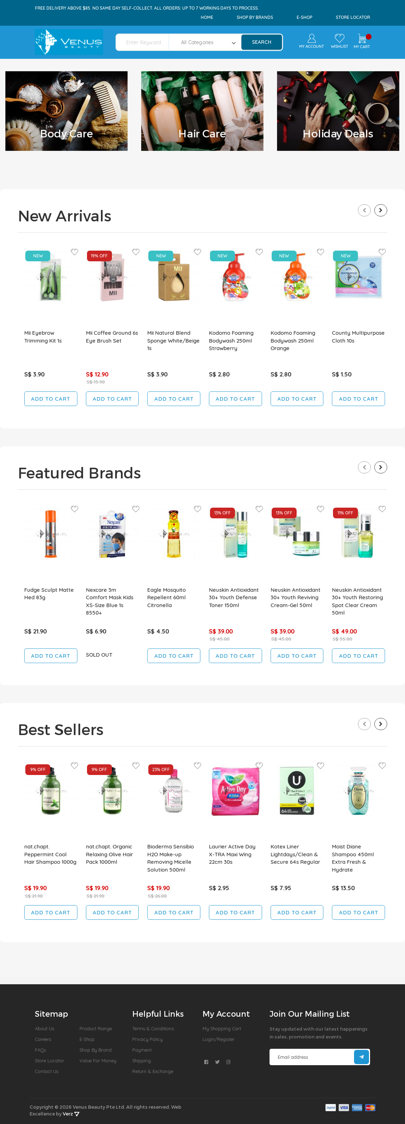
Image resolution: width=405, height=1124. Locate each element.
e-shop (304, 17)
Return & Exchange (152, 1071)
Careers (43, 1039)
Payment (142, 1050)
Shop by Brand (96, 1050)
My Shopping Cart (221, 1028)
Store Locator (353, 17)
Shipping (141, 1060)
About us (44, 1028)
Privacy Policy (147, 1039)
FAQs (40, 1050)
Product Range (96, 1028)
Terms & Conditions (153, 1028)
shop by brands (255, 17)
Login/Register (218, 1039)
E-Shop (87, 1039)
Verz (71, 1114)
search (261, 42)
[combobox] (146, 42)
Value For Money (98, 1060)
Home (207, 17)
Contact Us (46, 1071)
